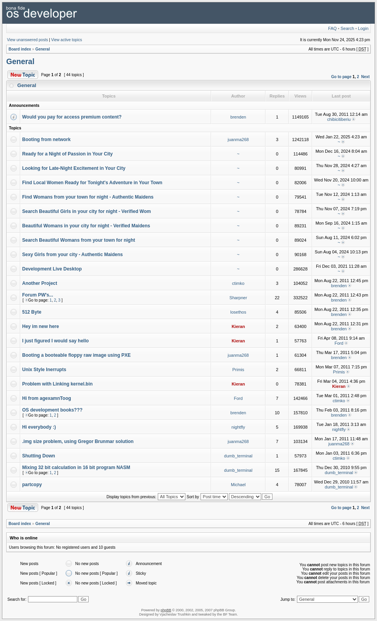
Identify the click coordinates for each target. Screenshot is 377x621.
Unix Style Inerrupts (44, 369)
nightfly (238, 427)
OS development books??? (52, 410)
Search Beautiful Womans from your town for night (78, 240)
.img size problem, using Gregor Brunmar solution (78, 441)
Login (363, 28)
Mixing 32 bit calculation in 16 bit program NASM (76, 467)
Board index (20, 49)
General (42, 49)
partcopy (32, 484)
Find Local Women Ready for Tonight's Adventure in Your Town (92, 182)
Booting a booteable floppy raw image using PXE (76, 355)
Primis (238, 369)
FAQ (332, 28)
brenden (238, 117)
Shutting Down (38, 456)
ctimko (238, 283)
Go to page (341, 77)
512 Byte (31, 312)
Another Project (39, 283)
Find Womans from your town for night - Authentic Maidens (88, 197)
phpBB (166, 610)
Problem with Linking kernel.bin (57, 384)
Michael (238, 484)
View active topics (66, 40)
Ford (339, 343)
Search (347, 28)
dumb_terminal (238, 456)
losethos (238, 312)
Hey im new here (40, 326)
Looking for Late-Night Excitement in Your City (74, 168)
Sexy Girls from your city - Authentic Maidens (72, 254)
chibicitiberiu (339, 119)
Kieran (238, 326)
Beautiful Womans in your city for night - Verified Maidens (86, 226)
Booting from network (46, 139)
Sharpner (238, 297)
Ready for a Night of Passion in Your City (67, 154)
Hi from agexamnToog (46, 398)
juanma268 (238, 139)
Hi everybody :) (39, 427)
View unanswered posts (27, 40)
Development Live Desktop (52, 269)
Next (365, 77)
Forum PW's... (37, 295)
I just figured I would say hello (55, 341)
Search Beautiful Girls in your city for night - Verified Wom (86, 211)
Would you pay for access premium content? (72, 117)
